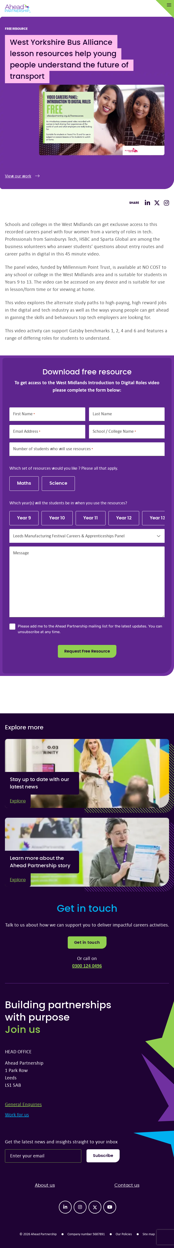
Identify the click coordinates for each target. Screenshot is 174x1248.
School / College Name (114, 431)
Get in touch (87, 942)
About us (45, 1185)
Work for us (17, 1114)
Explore (18, 801)
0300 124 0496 (87, 965)
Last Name (102, 413)
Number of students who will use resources (53, 449)
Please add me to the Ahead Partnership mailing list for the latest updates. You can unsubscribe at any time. (90, 629)
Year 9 (24, 518)
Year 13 (157, 518)
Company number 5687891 (86, 1234)
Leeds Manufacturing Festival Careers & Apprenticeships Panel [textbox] (69, 536)
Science (58, 483)
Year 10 (57, 518)
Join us (22, 1030)
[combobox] (87, 536)
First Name (24, 414)
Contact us (126, 1185)
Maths (24, 483)
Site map (149, 1234)
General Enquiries (23, 1104)
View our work (22, 175)
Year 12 (123, 518)
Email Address (26, 431)
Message (21, 552)
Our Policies (124, 1234)
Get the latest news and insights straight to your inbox (61, 1141)
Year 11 (90, 518)
